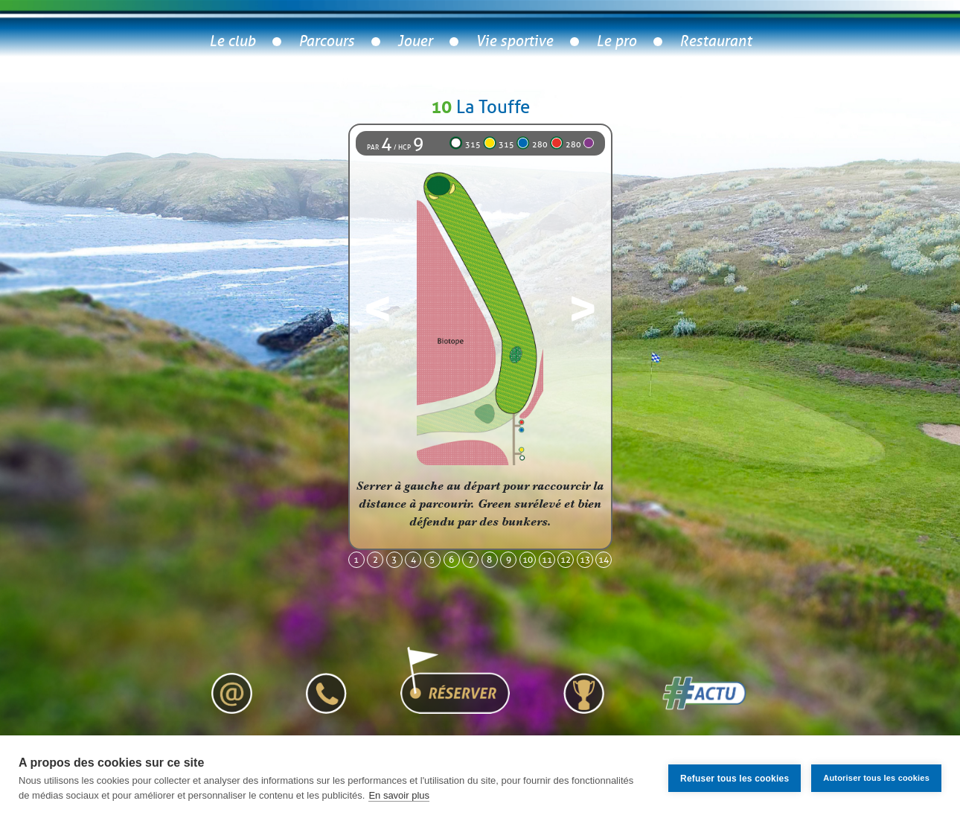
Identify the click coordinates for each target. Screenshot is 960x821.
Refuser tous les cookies (734, 778)
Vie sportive (514, 41)
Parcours (326, 41)
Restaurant (715, 41)
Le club (232, 41)
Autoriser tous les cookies (876, 777)
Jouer (414, 41)
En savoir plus (398, 795)
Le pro (616, 41)
